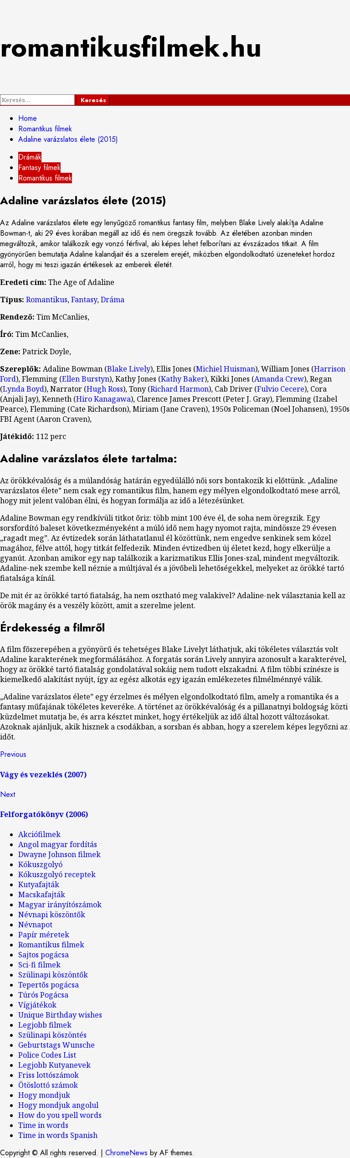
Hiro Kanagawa (103, 399)
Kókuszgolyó (40, 864)
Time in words (43, 1125)
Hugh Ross (105, 389)
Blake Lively (128, 369)
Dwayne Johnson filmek (59, 854)
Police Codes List (47, 1055)
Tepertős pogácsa (48, 985)
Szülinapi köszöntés (52, 1035)
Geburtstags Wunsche (56, 1045)
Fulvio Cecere (280, 389)
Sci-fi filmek (39, 965)
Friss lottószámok (48, 1075)
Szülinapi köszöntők (53, 975)
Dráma (112, 300)
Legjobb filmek (45, 1025)
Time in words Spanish (58, 1135)
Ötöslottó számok (48, 1085)
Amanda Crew (279, 379)
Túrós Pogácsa (43, 995)
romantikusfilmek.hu (131, 47)
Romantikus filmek (45, 178)
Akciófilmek (39, 834)
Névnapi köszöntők (51, 915)
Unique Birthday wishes (60, 1015)
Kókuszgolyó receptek (57, 874)
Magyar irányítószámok (60, 905)
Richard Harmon (179, 389)
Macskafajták (41, 894)
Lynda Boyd (23, 389)
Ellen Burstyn (85, 379)
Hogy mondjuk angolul (58, 1105)
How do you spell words (60, 1115)
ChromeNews (126, 1153)
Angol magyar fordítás (57, 844)
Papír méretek (43, 935)
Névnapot (35, 925)
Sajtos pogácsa (43, 955)
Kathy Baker (183, 379)
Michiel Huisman (225, 369)
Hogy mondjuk (44, 1095)
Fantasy (84, 300)
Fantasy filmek (39, 167)
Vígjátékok (37, 1005)
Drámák (29, 157)
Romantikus (46, 300)
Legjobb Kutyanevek (54, 1065)
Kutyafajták (38, 884)
